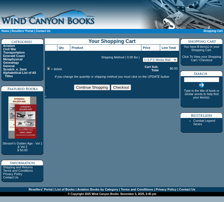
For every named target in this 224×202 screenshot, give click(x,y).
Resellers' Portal (22, 31)
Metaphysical (12, 59)
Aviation (9, 45)
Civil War (9, 49)
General (9, 66)
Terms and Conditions (18, 170)
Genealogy (11, 62)
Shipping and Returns (18, 167)
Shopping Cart (213, 31)
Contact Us (43, 31)
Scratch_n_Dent (15, 69)
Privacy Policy (12, 174)
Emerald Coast (14, 56)
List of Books (64, 189)
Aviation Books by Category (97, 189)
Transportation (14, 52)
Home (5, 31)
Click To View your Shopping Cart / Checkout (201, 58)
